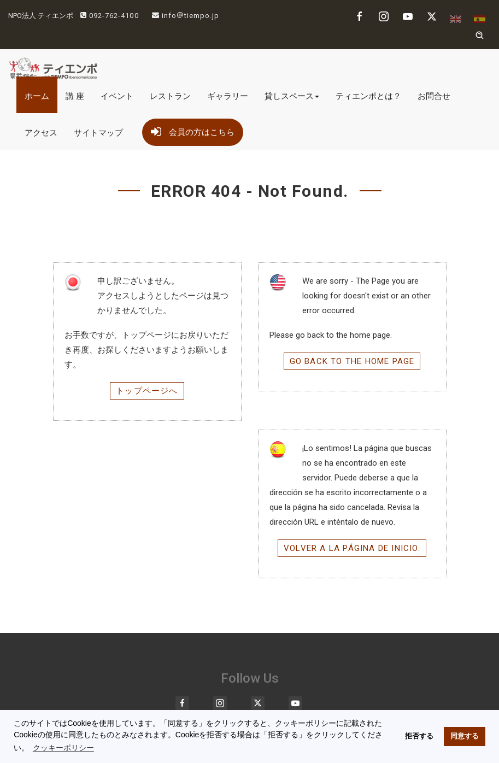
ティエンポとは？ (368, 96)
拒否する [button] (419, 736)
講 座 (75, 96)
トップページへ (147, 391)
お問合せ (434, 96)
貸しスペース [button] (292, 96)
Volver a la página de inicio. (352, 548)
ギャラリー (227, 96)
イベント (117, 96)
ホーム (37, 96)
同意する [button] (464, 736)
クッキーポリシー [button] (63, 747)
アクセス (41, 133)
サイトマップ (98, 133)
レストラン (170, 96)
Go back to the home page (352, 361)
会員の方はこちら (192, 130)
